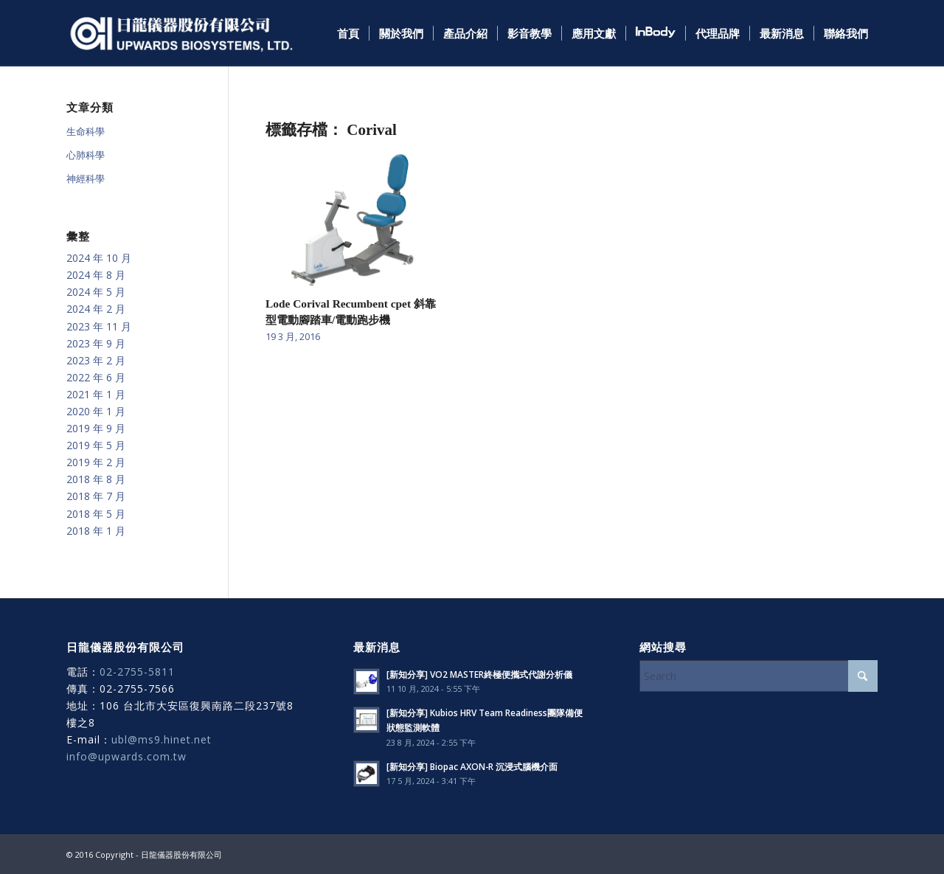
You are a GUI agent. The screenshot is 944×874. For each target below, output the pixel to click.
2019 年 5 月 (95, 445)
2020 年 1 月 (95, 411)
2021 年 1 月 (95, 394)
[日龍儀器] (181, 33)
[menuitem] (348, 33)
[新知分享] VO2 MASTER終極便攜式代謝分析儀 (479, 674)
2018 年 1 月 (95, 531)
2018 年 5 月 (95, 514)
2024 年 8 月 (95, 275)
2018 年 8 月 (95, 479)
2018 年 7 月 (95, 496)
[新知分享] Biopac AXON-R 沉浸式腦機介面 (472, 766)
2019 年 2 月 (95, 462)
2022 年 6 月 (95, 377)
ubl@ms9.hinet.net (161, 739)
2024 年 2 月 (95, 309)
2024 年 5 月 (95, 292)
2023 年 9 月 (95, 343)
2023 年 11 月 (98, 326)
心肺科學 (85, 155)
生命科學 (85, 131)
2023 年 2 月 (95, 360)
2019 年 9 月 (95, 428)
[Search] (758, 676)
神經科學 (85, 178)
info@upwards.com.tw (126, 756)
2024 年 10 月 (98, 258)
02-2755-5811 (137, 672)
